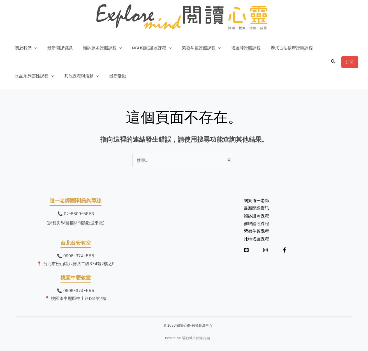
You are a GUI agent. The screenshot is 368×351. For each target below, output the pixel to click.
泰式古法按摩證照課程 (280, 48)
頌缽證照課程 (256, 217)
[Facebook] (284, 251)
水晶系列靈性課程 (33, 76)
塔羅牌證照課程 (235, 48)
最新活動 (113, 76)
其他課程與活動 (78, 76)
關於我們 (25, 48)
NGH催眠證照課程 (145, 48)
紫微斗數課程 (256, 232)
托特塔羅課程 (256, 240)
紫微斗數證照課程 (192, 48)
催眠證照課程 (256, 225)
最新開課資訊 (57, 48)
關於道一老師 (256, 201)
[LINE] (246, 251)
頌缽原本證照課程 (97, 48)
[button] (33, 48)
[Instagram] (265, 251)
